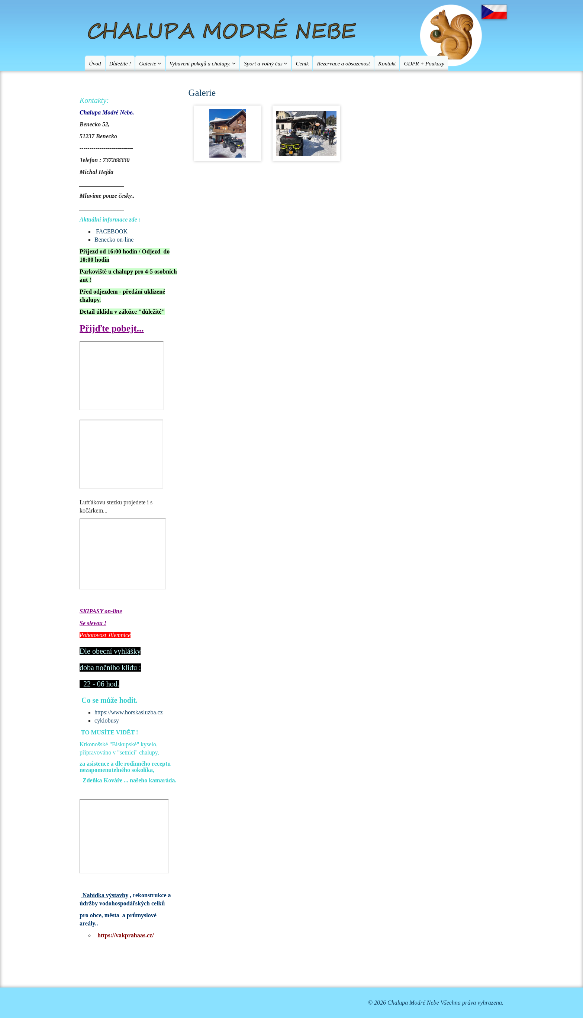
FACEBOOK (112, 231)
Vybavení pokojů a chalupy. (203, 64)
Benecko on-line (113, 239)
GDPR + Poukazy (424, 64)
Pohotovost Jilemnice (105, 635)
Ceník (302, 64)
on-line (112, 611)
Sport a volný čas (265, 64)
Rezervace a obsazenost (343, 64)
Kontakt (387, 64)
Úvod (95, 64)
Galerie (150, 64)
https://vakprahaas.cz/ (125, 935)
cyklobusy (106, 720)
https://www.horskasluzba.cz (128, 712)
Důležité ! (120, 64)
